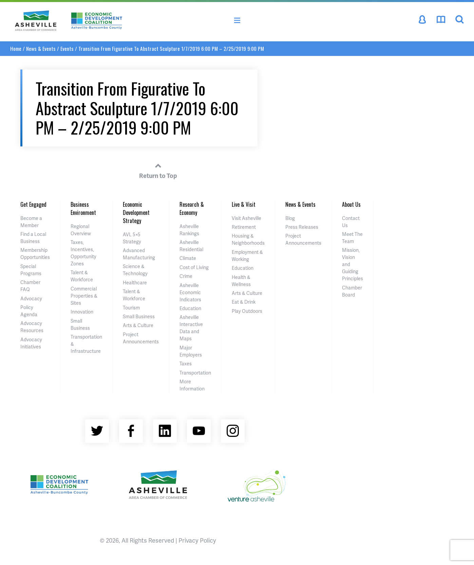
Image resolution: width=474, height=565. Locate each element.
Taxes (185, 363)
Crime (185, 276)
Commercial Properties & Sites (84, 295)
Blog (290, 218)
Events (67, 48)
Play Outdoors (247, 311)
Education (190, 308)
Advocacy (31, 298)
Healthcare (135, 282)
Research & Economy (191, 208)
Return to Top (158, 170)
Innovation (82, 311)
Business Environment (83, 208)
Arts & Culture (138, 325)
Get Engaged (33, 204)
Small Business (139, 316)
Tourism (131, 307)
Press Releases (301, 227)
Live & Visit (243, 204)
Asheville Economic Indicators (190, 292)
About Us (351, 204)
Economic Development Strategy (136, 212)
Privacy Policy (197, 540)
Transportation (195, 372)
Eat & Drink (243, 302)
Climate (187, 258)
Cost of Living (194, 267)
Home (15, 48)
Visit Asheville (246, 218)
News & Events (41, 48)
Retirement (244, 227)
